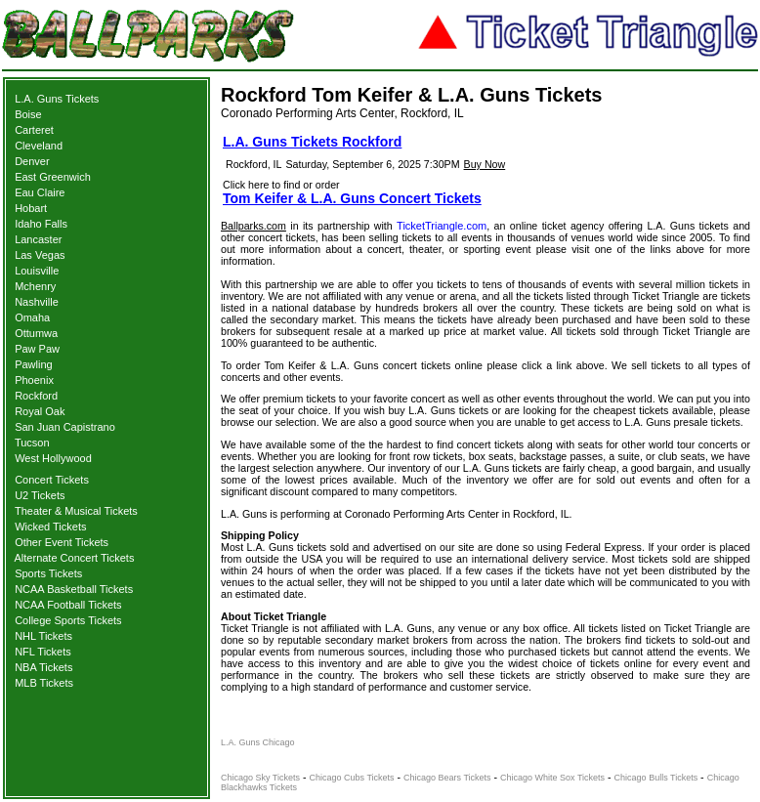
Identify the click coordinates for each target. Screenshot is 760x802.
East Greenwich (53, 177)
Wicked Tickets (50, 526)
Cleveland (39, 145)
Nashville (37, 302)
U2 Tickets (39, 495)
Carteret (34, 130)
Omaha (32, 317)
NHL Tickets (43, 636)
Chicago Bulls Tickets (656, 777)
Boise (28, 114)
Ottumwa (36, 333)
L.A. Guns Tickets (57, 99)
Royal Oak (39, 411)
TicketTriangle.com (441, 226)
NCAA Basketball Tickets (74, 589)
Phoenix (34, 380)
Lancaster (38, 239)
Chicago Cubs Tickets (352, 777)
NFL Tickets (43, 651)
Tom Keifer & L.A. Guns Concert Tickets (352, 198)
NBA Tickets (43, 667)
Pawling (34, 364)
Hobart (31, 208)
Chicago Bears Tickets (447, 777)
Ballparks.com (253, 226)
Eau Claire (39, 192)
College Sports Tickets (68, 620)
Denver (32, 161)
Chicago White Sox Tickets (552, 777)
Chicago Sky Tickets (260, 777)
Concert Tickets (52, 479)
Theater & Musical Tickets (76, 511)
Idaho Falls (41, 224)
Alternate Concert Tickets (75, 558)
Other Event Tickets (61, 542)
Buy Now (485, 164)
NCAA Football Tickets (68, 605)
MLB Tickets (44, 683)
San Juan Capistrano (65, 427)
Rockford (36, 395)
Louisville (37, 270)
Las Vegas (39, 255)
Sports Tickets (48, 573)
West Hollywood (53, 458)
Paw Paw (37, 349)
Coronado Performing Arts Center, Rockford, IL (342, 113)
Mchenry (35, 286)
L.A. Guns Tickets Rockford (312, 141)
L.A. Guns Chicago (258, 742)
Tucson (32, 442)
